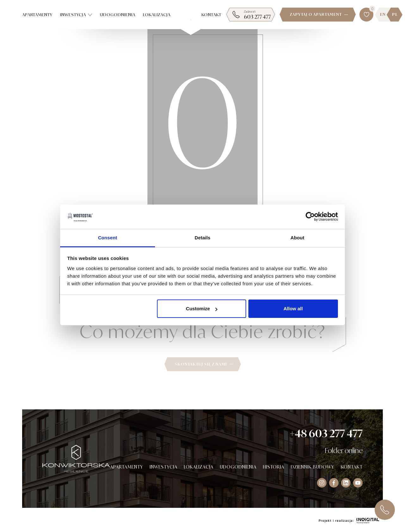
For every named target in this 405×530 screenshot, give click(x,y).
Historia (273, 467)
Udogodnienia (117, 14)
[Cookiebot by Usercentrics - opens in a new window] (310, 217)
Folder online (344, 450)
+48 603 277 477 (326, 433)
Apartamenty (37, 14)
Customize (202, 308)
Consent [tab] (107, 237)
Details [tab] (202, 237)
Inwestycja (76, 14)
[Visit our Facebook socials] (334, 483)
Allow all (293, 308)
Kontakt (211, 14)
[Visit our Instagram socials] (322, 483)
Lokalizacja (157, 14)
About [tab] (297, 237)
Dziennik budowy (312, 467)
